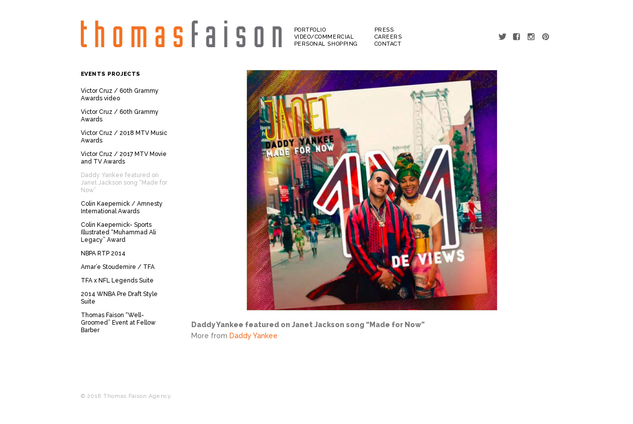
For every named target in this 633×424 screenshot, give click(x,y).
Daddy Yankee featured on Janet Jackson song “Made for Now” (124, 183)
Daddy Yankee (253, 336)
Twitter (502, 37)
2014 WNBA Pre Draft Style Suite (119, 298)
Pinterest (546, 37)
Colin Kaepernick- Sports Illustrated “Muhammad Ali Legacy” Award (118, 232)
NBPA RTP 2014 (103, 253)
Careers (388, 37)
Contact (388, 44)
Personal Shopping (326, 44)
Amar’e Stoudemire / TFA (118, 266)
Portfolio (310, 30)
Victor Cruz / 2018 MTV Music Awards (124, 136)
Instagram (532, 37)
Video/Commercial (324, 37)
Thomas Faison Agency (181, 34)
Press (384, 30)
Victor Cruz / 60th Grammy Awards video (120, 94)
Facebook (517, 37)
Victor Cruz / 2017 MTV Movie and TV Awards (124, 158)
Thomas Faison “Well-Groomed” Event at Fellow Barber (118, 323)
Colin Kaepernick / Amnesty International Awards (122, 207)
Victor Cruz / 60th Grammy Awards (120, 115)
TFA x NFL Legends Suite (117, 280)
